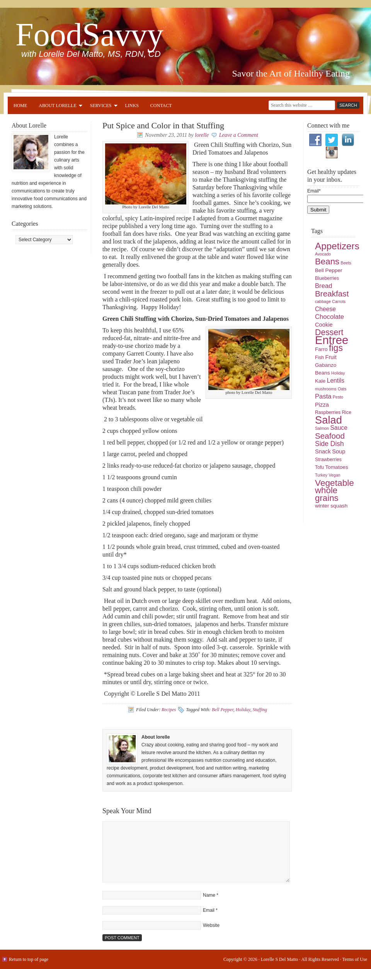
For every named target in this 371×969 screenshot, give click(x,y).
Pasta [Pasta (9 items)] (323, 396)
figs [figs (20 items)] (336, 348)
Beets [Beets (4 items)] (346, 263)
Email (208, 910)
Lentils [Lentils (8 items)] (335, 380)
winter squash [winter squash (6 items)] (331, 506)
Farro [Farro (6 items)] (321, 349)
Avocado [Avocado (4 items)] (323, 254)
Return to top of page (28, 959)
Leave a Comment (238, 135)
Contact (161, 105)
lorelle (202, 135)
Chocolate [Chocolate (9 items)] (329, 316)
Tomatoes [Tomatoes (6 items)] (336, 467)
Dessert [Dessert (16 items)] (329, 332)
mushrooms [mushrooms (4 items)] (326, 389)
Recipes (169, 709)
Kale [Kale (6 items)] (320, 381)
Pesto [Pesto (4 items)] (338, 397)
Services (100, 107)
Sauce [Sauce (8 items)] (338, 427)
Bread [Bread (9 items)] (323, 286)
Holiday (243, 709)
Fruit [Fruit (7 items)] (331, 357)
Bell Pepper (222, 709)
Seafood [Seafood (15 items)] (330, 435)
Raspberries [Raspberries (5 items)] (327, 412)
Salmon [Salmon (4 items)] (322, 428)
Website (211, 925)
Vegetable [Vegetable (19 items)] (334, 483)
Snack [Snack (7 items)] (323, 451)
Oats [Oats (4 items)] (342, 389)
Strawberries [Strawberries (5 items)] (328, 459)
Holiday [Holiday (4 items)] (338, 373)
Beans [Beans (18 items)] (327, 261)
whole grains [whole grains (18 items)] (327, 494)
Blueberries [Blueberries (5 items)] (327, 278)
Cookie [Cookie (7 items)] (324, 325)
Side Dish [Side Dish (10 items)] (329, 444)
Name (209, 895)
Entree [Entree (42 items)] (331, 340)
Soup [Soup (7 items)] (338, 451)
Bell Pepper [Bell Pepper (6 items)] (328, 270)
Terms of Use (354, 959)
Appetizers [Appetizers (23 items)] (337, 246)
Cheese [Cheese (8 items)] (325, 309)
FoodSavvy (89, 35)
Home (20, 105)
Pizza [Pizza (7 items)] (322, 405)
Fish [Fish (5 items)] (319, 357)
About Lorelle (57, 107)
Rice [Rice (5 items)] (346, 412)
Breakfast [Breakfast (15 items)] (332, 293)
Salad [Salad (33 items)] (328, 420)
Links (132, 105)
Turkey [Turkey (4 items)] (321, 475)
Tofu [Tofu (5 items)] (319, 467)
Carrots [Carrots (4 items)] (338, 301)
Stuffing (260, 709)
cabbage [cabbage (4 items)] (323, 301)
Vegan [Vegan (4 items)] (334, 475)
